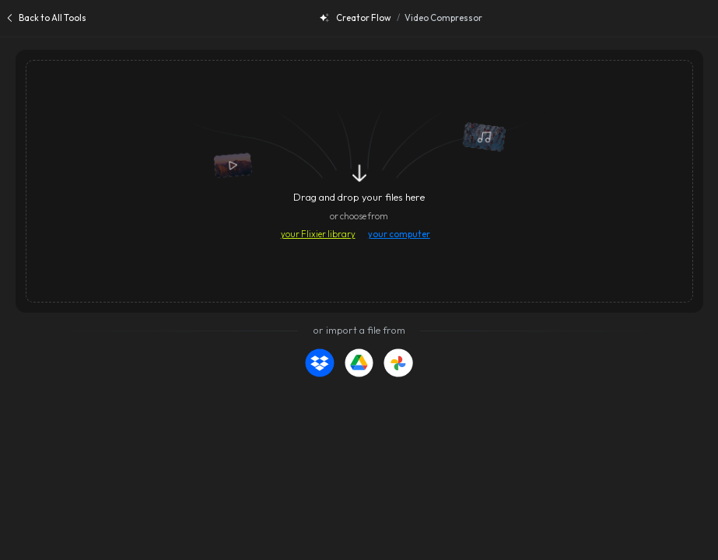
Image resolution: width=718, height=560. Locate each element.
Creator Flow (355, 17)
